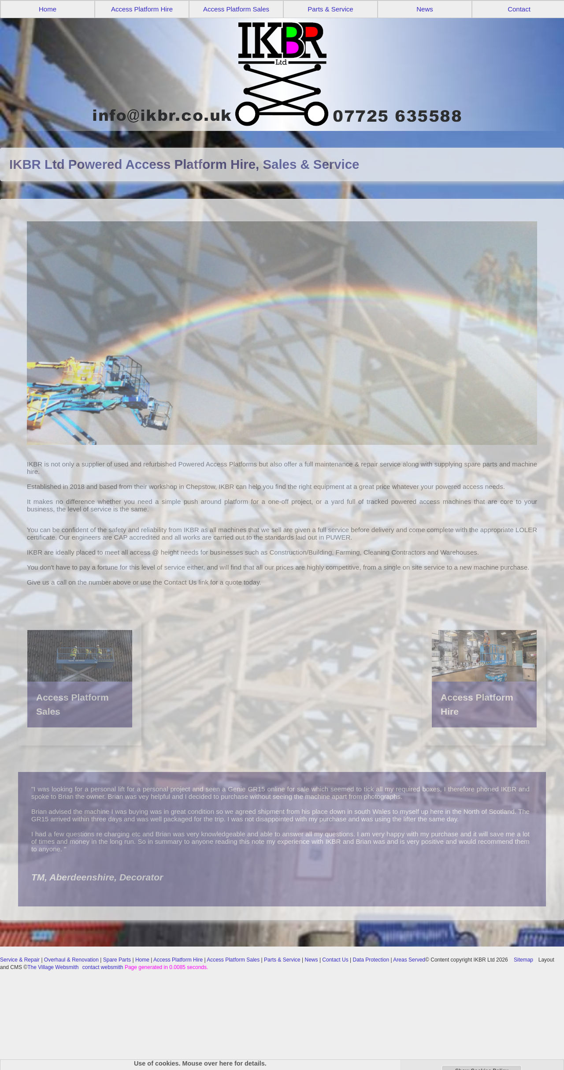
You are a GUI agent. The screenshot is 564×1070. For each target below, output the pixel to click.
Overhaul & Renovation (71, 960)
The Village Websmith (52, 967)
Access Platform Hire (142, 9)
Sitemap (523, 960)
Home (47, 9)
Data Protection (371, 960)
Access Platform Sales (236, 9)
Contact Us (335, 960)
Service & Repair (20, 960)
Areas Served (409, 960)
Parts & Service (330, 9)
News (424, 9)
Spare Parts (117, 960)
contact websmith (102, 967)
